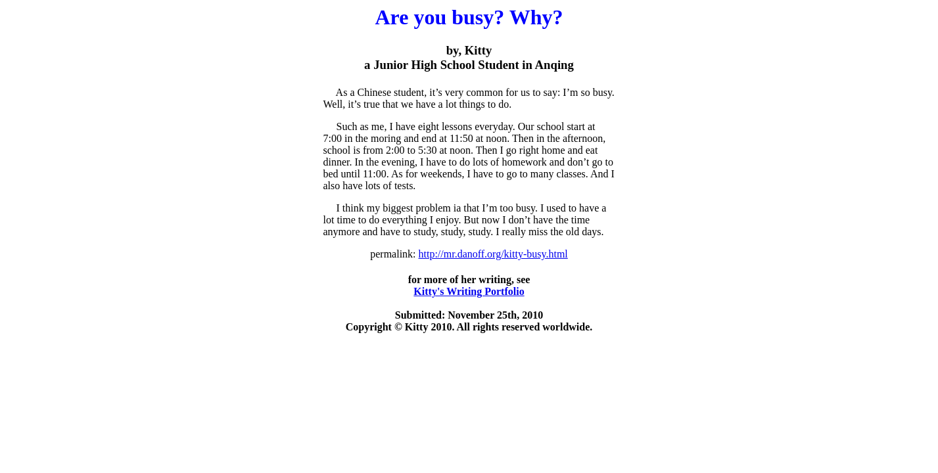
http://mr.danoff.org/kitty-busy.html (493, 253)
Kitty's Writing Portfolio (468, 291)
